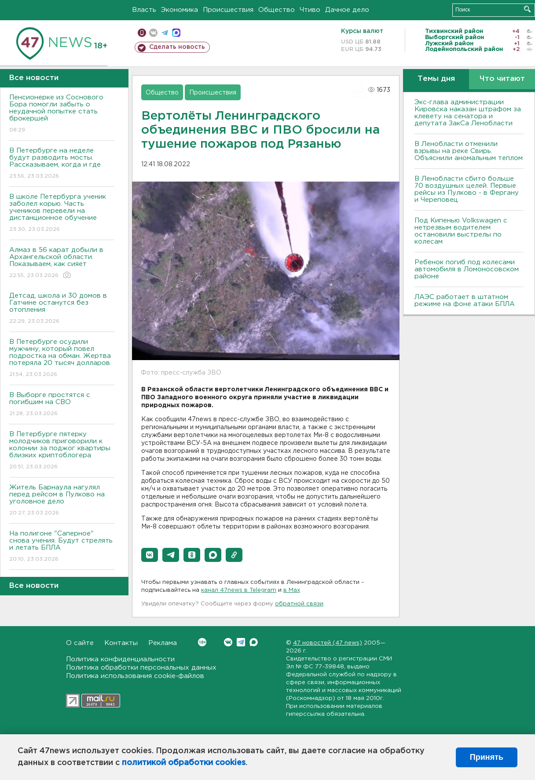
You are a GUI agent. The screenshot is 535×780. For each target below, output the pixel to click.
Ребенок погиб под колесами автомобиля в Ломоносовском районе (466, 269)
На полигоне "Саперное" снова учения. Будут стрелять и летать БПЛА (61, 547)
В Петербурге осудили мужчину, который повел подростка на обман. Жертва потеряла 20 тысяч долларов (61, 358)
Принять (486, 757)
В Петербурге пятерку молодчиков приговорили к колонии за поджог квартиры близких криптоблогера (61, 450)
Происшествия (228, 10)
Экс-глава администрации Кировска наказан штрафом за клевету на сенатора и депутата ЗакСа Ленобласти (467, 112)
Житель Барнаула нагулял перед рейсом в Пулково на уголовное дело (61, 501)
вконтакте (153, 33)
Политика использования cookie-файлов (135, 676)
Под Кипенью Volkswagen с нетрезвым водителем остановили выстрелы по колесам (460, 231)
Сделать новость (177, 47)
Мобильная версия (142, 33)
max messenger (176, 33)
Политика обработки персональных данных (141, 668)
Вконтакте (202, 642)
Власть (144, 10)
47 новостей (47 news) (327, 643)
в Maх (291, 590)
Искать (527, 9)
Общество (276, 10)
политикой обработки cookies (184, 762)
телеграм (165, 33)
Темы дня (436, 79)
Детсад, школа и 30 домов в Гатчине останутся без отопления (61, 309)
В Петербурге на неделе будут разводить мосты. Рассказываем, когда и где (61, 164)
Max (253, 642)
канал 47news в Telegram (238, 590)
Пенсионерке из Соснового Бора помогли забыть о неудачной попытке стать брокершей (61, 114)
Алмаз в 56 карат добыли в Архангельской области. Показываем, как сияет (61, 263)
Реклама (162, 643)
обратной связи (299, 603)
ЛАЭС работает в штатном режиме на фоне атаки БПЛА (464, 300)
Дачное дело (347, 10)
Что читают (502, 79)
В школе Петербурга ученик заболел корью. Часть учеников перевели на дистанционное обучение (61, 213)
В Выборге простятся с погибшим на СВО (61, 404)
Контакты (121, 643)
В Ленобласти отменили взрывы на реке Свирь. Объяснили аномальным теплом (468, 151)
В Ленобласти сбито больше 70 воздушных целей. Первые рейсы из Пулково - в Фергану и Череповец (466, 189)
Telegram (241, 642)
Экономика (179, 10)
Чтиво (310, 10)
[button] (149, 555)
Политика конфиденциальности (120, 659)
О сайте (80, 643)
